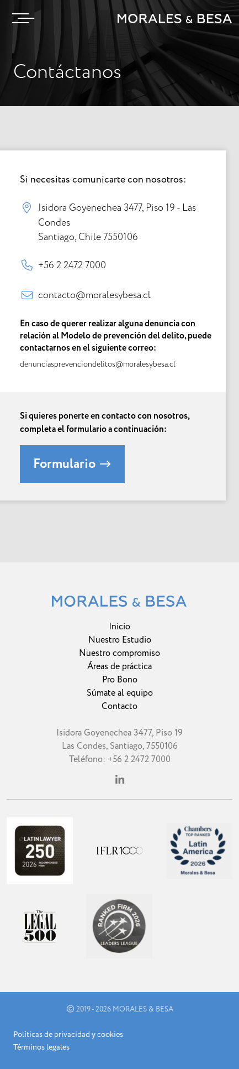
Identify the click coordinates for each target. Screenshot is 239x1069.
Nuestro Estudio (119, 640)
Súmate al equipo (120, 693)
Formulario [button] (72, 464)
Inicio (119, 626)
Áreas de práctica (119, 666)
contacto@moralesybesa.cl (94, 294)
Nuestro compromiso (119, 653)
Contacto (119, 706)
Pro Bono (119, 680)
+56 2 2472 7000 (72, 265)
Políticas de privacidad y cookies (68, 1035)
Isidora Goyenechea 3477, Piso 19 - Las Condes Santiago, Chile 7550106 (117, 222)
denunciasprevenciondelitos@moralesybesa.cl (98, 364)
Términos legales (41, 1047)
